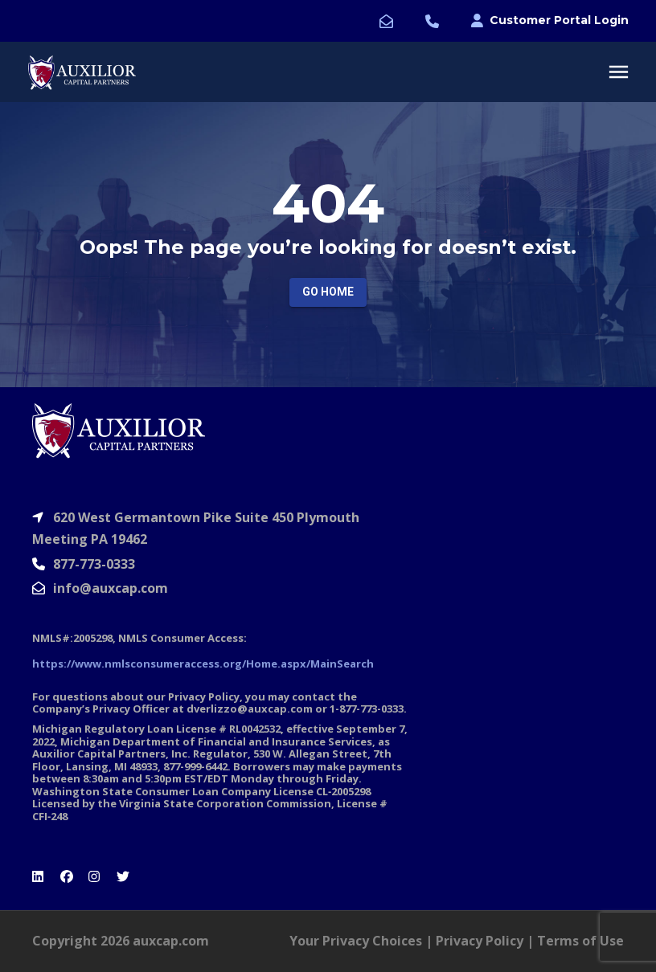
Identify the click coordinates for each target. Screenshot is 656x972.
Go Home (328, 291)
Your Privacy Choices (355, 941)
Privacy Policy (479, 941)
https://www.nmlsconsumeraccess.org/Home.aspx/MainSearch (203, 663)
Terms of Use (580, 941)
